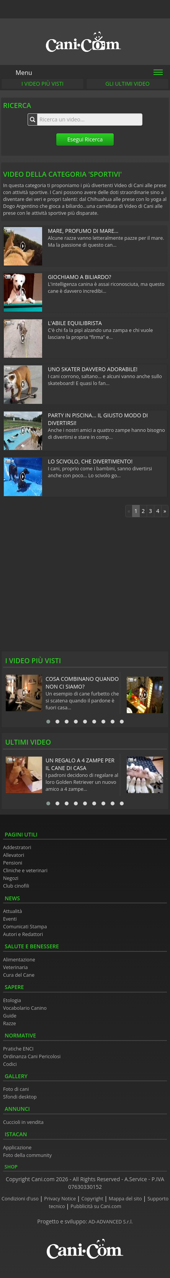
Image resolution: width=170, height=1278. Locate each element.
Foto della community (27, 1155)
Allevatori (13, 855)
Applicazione (17, 1147)
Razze (9, 1023)
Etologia (12, 1000)
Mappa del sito (126, 1198)
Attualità (12, 911)
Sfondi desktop (20, 1097)
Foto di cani (16, 1089)
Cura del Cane (18, 975)
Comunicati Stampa (25, 926)
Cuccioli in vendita (23, 1122)
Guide (9, 1015)
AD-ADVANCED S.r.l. (110, 1221)
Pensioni (12, 863)
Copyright (93, 1198)
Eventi (10, 919)
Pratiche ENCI (18, 1049)
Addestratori (17, 847)
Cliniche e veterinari (25, 870)
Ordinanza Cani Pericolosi (31, 1056)
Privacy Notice (60, 1198)
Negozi (10, 878)
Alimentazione (19, 959)
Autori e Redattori (23, 934)
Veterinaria (15, 967)
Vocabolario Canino (25, 1008)
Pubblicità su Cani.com (95, 1206)
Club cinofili (16, 886)
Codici (10, 1064)
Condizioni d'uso (21, 1198)
